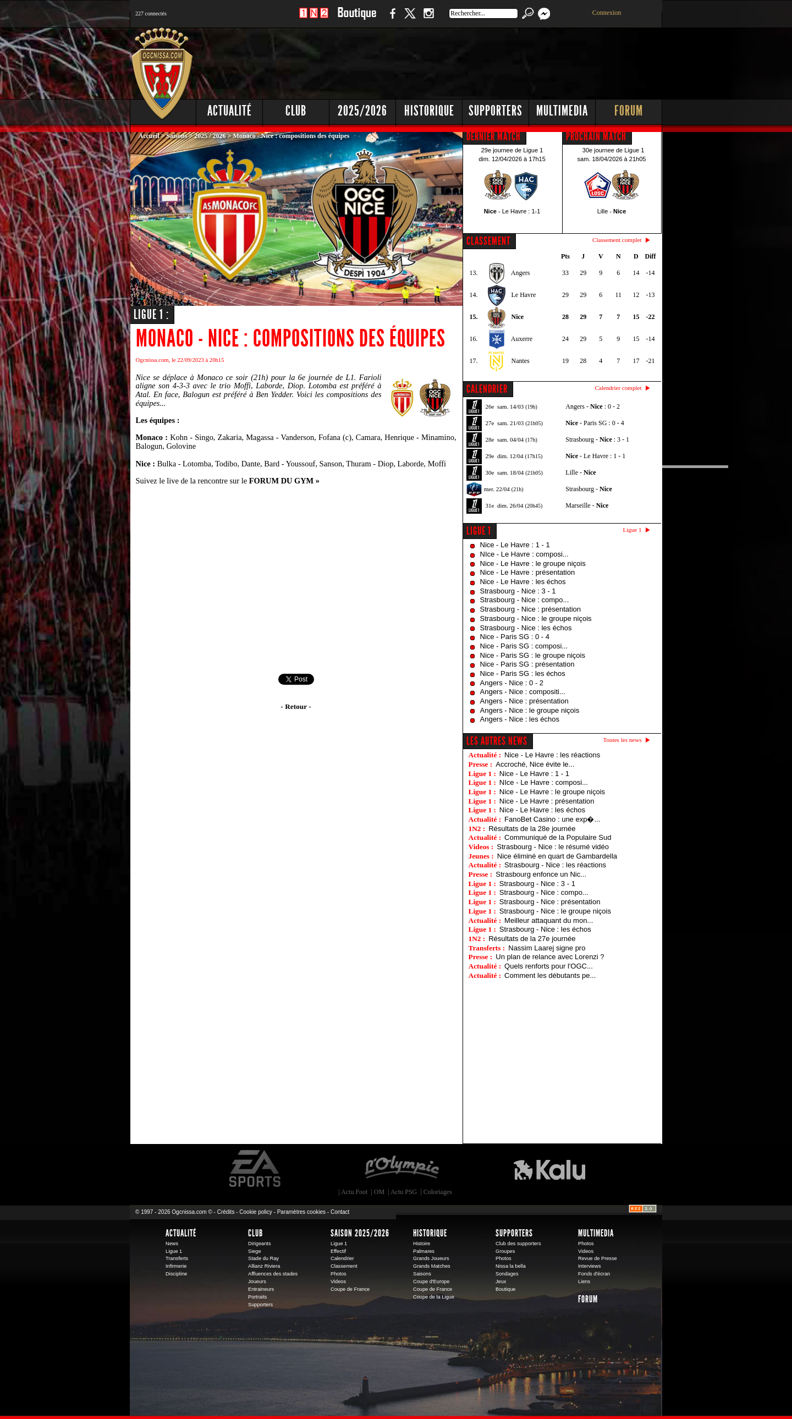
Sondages (507, 1274)
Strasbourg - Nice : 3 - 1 (518, 591)
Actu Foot (354, 1192)
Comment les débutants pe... (550, 975)
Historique (429, 111)
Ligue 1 (478, 530)
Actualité (229, 111)
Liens (584, 1281)
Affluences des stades (273, 1274)
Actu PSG (404, 1192)
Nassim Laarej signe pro (546, 948)
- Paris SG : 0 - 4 (594, 423)
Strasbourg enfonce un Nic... (541, 874)
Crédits (226, 1212)
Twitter (409, 19)
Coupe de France (350, 1289)
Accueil (149, 136)
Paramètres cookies (301, 1212)
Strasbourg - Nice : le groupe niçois (536, 618)
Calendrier (342, 1258)
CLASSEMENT (488, 241)
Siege (254, 1251)
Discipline (176, 1274)
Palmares (424, 1251)
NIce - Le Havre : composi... (524, 554)
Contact (340, 1212)
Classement (344, 1266)
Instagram (428, 19)
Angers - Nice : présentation (524, 701)
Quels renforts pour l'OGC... (548, 966)
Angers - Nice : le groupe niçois (530, 710)
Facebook (391, 19)
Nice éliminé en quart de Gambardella (557, 856)
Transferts (177, 1258)
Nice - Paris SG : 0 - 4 (514, 636)
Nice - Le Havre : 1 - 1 (515, 545)
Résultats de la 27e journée (531, 938)
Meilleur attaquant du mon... (548, 920)
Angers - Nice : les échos (520, 719)
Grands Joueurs (431, 1258)
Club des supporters (518, 1243)
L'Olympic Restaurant (401, 1169)
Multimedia (562, 111)
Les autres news (496, 740)
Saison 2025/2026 (360, 1233)
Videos (338, 1281)
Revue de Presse (597, 1258)
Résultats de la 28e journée (531, 828)
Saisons (176, 136)
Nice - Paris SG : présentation (527, 664)
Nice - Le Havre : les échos (523, 582)
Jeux (501, 1281)
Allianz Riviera (264, 1266)
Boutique (357, 19)
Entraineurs (261, 1289)
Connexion (607, 12)
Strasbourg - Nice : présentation (530, 609)
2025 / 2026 (210, 136)
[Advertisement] (462, 60)
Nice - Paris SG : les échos (522, 673)
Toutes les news (622, 739)
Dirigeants (259, 1243)
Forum (628, 111)
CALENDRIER (487, 388)
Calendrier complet (618, 387)
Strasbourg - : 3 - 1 (597, 439)
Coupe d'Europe (431, 1281)
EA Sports (255, 1169)
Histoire (421, 1243)
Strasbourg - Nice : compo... (524, 600)
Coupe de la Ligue (433, 1297)
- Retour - (295, 706)
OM (379, 1192)
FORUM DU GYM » (284, 480)
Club (295, 111)
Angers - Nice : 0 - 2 (512, 683)
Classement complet (616, 240)
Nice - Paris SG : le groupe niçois (532, 655)
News (172, 1243)
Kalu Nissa (549, 1169)
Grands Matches (431, 1266)
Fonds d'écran (594, 1274)
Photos (338, 1274)
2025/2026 (362, 111)
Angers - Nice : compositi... (522, 692)
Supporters (495, 111)
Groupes (505, 1251)
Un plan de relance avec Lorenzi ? (550, 957)
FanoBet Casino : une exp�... (552, 819)
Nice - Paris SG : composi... (524, 646)
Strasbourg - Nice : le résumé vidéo (553, 847)
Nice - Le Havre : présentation (527, 572)
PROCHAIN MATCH (596, 136)
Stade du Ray (263, 1258)
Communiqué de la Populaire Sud (557, 837)
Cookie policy (255, 1212)
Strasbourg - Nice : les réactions (555, 865)
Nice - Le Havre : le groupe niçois (533, 563)
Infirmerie (176, 1266)
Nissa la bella (511, 1266)
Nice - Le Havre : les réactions (552, 755)
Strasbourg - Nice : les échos (526, 628)
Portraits (257, 1297)
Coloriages (438, 1192)
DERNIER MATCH (493, 136)
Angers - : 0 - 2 (592, 406)
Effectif (338, 1251)
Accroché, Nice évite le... (535, 764)
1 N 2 (314, 19)
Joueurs (257, 1281)
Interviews (589, 1266)
